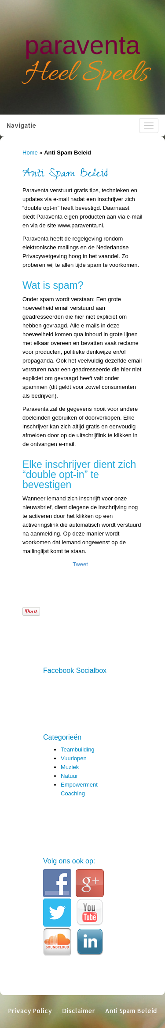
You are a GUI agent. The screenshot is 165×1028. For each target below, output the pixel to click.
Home (30, 152)
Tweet (80, 564)
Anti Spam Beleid (131, 1010)
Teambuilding (78, 749)
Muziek (70, 767)
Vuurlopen (74, 758)
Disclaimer (78, 1010)
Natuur (69, 776)
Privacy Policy (30, 1010)
